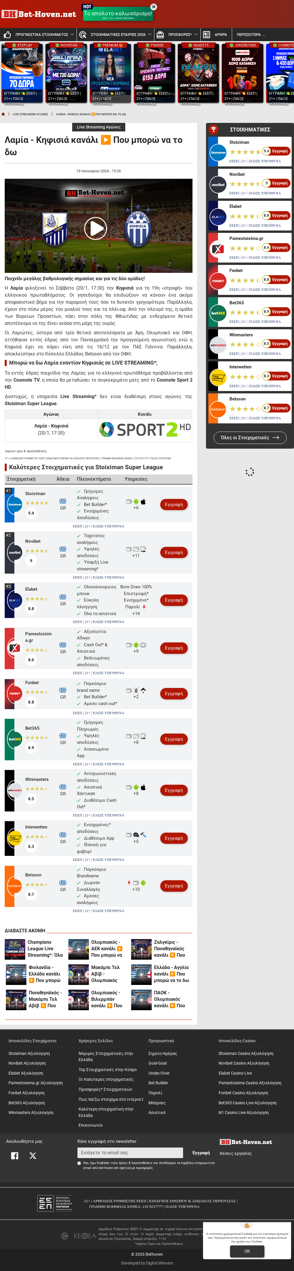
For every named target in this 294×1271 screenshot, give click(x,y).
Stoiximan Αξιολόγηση (29, 1053)
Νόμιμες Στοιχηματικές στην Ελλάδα (106, 1057)
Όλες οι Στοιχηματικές (250, 437)
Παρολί (155, 1092)
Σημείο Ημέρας (162, 1053)
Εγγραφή (174, 504)
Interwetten (36, 827)
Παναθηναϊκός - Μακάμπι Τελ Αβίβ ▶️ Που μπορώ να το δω (46, 999)
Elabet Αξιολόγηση (26, 1073)
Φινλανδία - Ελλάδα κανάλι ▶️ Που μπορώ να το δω (44, 974)
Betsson (33, 875)
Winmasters (37, 779)
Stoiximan (35, 493)
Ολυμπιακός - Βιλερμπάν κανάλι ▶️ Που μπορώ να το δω (108, 999)
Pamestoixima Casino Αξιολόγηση (250, 1082)
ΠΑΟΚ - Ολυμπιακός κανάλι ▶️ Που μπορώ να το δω (171, 999)
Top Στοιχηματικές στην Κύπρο (108, 1069)
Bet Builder (158, 1082)
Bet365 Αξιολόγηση (27, 1102)
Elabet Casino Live (235, 1073)
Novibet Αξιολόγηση (27, 1063)
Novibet (32, 541)
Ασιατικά (156, 1112)
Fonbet (32, 682)
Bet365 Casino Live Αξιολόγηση (248, 1102)
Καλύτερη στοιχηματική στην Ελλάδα (106, 1112)
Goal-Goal (157, 1063)
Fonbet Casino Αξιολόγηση (243, 1092)
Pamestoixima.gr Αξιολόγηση (36, 1082)
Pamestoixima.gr (38, 637)
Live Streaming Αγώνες (99, 127)
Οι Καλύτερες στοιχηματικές (106, 1079)
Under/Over (159, 1073)
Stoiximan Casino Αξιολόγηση (246, 1053)
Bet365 (32, 728)
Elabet (31, 589)
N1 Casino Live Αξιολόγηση (244, 1112)
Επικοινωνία (90, 1125)
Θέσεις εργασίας (236, 1153)
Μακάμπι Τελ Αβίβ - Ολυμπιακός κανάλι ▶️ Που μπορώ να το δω (108, 974)
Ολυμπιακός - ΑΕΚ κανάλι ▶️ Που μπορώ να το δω (107, 948)
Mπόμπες (157, 1102)
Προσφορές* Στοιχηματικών (105, 1089)
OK (247, 1251)
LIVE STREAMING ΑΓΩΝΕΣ (30, 114)
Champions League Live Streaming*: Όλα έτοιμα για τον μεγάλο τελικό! (45, 948)
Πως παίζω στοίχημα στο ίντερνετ (111, 1099)
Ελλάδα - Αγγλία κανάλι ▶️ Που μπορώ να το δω (171, 974)
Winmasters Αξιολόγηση (31, 1112)
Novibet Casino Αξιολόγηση (244, 1063)
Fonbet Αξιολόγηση (27, 1092)
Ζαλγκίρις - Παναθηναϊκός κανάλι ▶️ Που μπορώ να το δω (171, 948)
